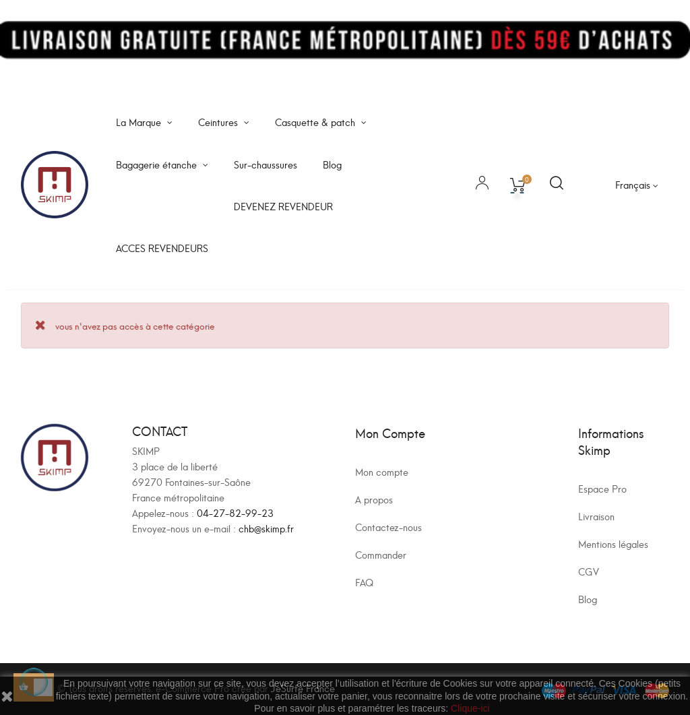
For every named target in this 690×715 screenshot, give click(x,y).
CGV (588, 571)
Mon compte (381, 471)
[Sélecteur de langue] (636, 185)
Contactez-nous (388, 526)
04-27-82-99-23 (235, 512)
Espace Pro (602, 488)
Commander (380, 554)
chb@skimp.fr (266, 528)
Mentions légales (613, 543)
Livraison (596, 516)
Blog (587, 599)
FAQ (364, 582)
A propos (374, 499)
